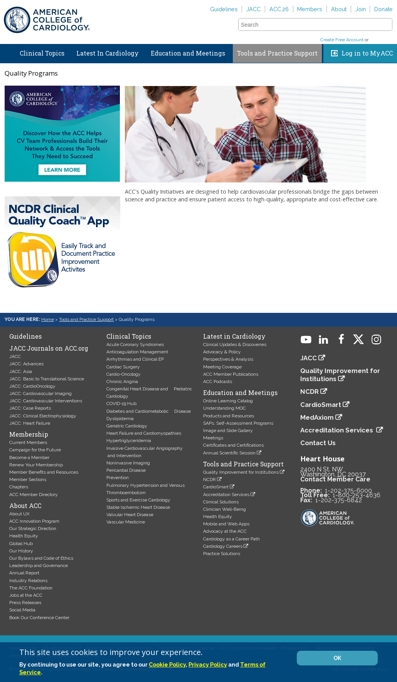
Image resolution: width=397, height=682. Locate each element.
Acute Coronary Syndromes (135, 344)
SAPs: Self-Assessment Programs (238, 423)
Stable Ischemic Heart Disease (138, 507)
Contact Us (318, 443)
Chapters (18, 487)
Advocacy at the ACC (225, 531)
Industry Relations (28, 580)
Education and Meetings (188, 53)
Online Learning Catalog (228, 400)
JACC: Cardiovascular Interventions (45, 400)
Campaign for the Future (35, 449)
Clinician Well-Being (224, 509)
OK (337, 658)
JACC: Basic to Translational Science (46, 379)
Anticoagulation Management (137, 352)
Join (360, 9)
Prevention (117, 477)
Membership (28, 434)
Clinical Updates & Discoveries (234, 344)
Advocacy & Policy (222, 352)
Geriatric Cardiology (126, 426)
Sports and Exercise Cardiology (138, 500)
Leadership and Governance (38, 565)
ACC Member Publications (230, 374)
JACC (253, 9)
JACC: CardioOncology (32, 386)
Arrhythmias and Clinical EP (135, 359)
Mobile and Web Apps (226, 524)
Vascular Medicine (125, 522)
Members (309, 9)
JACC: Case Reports (30, 408)
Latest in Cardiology (234, 336)
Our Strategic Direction (32, 528)
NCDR (209, 479)
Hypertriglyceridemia (128, 440)
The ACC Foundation (30, 588)
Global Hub (21, 543)
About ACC (25, 506)
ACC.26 (279, 9)
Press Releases (25, 602)
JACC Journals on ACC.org (48, 348)
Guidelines (224, 9)
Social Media (22, 610)
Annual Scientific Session (229, 453)
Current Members (28, 442)
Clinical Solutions (221, 502)
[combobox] (310, 24)
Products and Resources (228, 416)
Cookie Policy (167, 664)
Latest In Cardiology (107, 53)
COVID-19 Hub (121, 403)
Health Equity (23, 536)
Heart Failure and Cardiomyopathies (143, 433)
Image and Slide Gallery (228, 430)
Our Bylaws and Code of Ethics (41, 558)
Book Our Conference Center (39, 617)
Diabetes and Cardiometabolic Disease (148, 411)
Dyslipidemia (120, 418)
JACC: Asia (20, 371)
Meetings (213, 438)
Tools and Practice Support (277, 53)
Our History (21, 551)
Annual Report (24, 573)
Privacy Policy (207, 664)
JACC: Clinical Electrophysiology (42, 416)
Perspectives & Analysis (228, 359)
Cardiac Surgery (123, 367)
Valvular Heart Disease (129, 514)
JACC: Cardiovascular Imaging (40, 393)
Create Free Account (341, 39)
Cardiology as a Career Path (231, 539)
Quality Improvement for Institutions (241, 472)
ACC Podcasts (217, 381)
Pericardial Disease (126, 470)
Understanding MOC (224, 408)
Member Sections (27, 479)
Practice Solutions (221, 553)
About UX (19, 514)
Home (7, 51)
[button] (386, 24)
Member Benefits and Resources (43, 472)
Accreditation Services (226, 494)
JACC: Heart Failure (29, 423)
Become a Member (29, 457)
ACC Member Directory (33, 494)
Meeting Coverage (222, 367)
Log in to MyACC (367, 53)
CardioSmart (216, 487)
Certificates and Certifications (233, 445)
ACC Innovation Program (34, 521)
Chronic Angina (122, 381)
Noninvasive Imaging (128, 463)
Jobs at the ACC (25, 595)
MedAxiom (317, 417)
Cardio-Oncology (123, 374)
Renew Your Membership (36, 465)
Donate (383, 9)
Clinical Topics (42, 53)
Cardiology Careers (222, 546)
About (339, 9)
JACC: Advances (26, 363)
